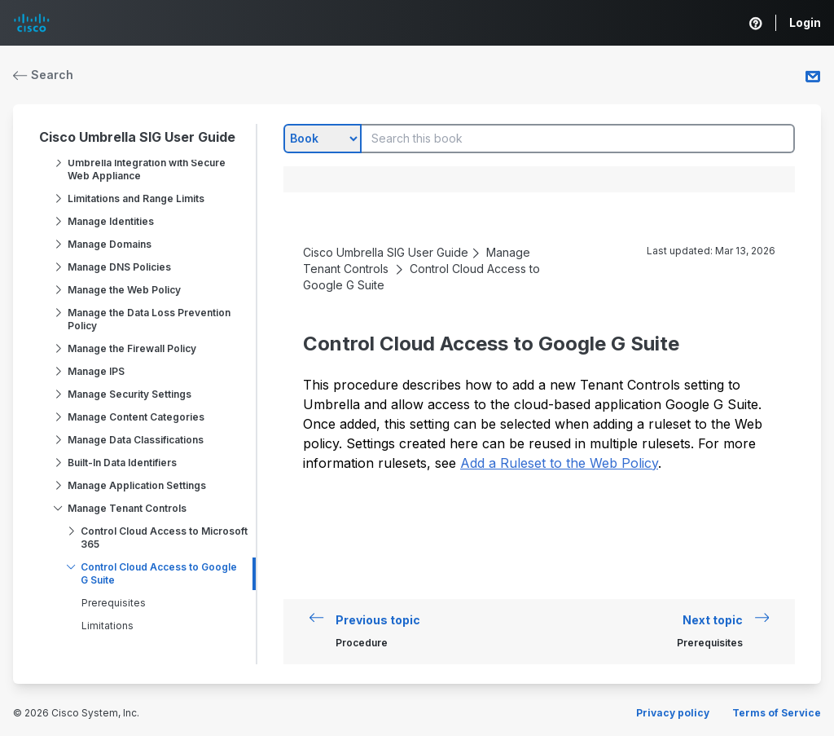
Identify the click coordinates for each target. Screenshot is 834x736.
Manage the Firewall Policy (132, 348)
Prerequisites (113, 603)
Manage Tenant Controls (127, 508)
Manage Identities (111, 221)
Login (805, 22)
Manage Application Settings (137, 485)
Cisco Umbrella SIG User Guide (137, 137)
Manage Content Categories (136, 417)
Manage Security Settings (129, 394)
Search (43, 75)
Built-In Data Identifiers (122, 462)
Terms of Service (776, 713)
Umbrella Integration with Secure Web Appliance (147, 169)
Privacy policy (672, 713)
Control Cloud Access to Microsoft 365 (164, 537)
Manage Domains (109, 244)
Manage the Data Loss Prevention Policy (149, 319)
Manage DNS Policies (119, 267)
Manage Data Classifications (136, 440)
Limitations (107, 625)
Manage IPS (96, 371)
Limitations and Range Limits (136, 198)
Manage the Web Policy (124, 290)
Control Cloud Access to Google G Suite (159, 573)
